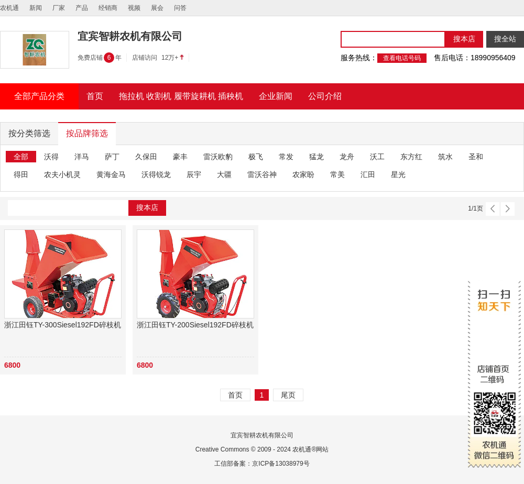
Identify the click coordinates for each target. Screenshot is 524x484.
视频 (134, 8)
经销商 (108, 8)
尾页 (288, 395)
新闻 (35, 8)
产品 (81, 8)
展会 (157, 8)
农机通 (9, 8)
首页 (235, 395)
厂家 (58, 8)
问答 (180, 8)
